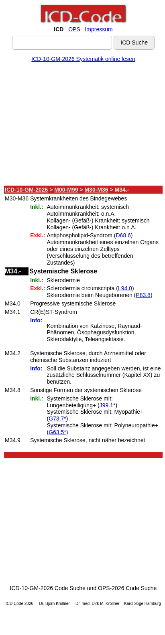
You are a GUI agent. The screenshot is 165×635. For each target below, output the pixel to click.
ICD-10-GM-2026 (26, 189)
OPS (74, 29)
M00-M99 (66, 189)
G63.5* (57, 432)
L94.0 (125, 288)
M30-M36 (96, 189)
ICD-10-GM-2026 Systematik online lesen (83, 59)
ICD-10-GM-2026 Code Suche (48, 588)
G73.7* (57, 418)
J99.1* (108, 405)
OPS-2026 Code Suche (127, 588)
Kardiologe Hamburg (142, 603)
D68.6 (123, 235)
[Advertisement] (81, 125)
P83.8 (143, 295)
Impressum (98, 29)
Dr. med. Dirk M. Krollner (97, 603)
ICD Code (14, 603)
